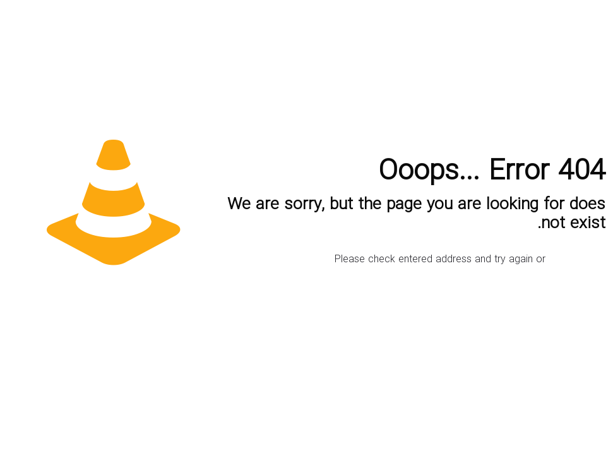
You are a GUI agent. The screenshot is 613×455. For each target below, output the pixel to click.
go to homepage (571, 262)
